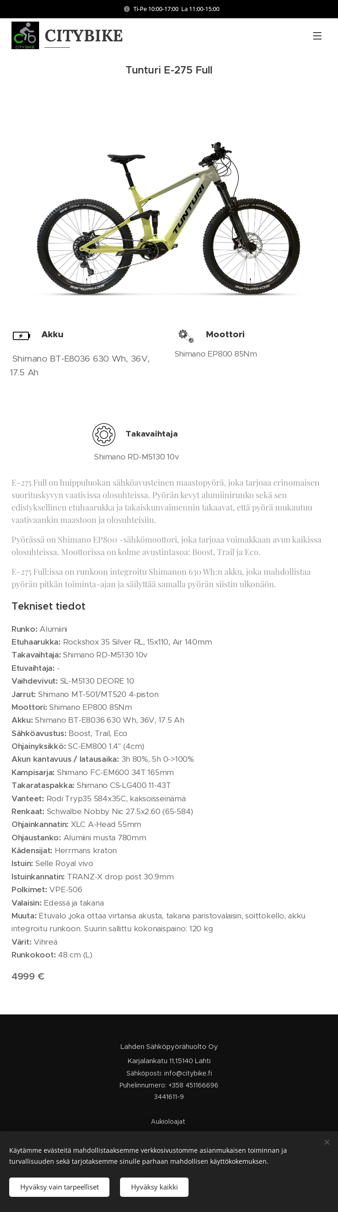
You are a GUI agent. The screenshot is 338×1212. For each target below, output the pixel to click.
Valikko (317, 35)
